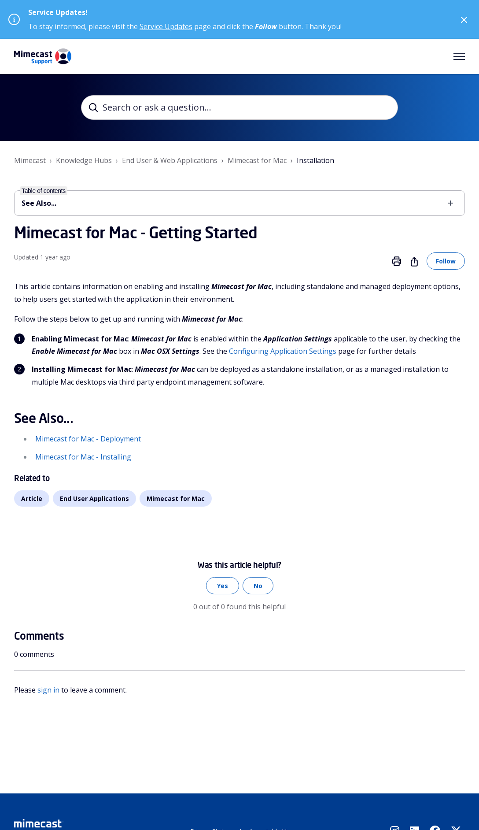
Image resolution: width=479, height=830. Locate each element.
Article (31, 498)
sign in (48, 690)
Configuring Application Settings (282, 351)
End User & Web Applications (169, 160)
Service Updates (166, 26)
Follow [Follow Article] (446, 261)
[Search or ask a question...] (239, 107)
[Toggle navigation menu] (459, 56)
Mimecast (30, 160)
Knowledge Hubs (84, 160)
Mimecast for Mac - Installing (83, 457)
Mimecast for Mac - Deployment (88, 439)
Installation (315, 160)
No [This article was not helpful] (258, 586)
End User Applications (94, 498)
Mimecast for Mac (257, 160)
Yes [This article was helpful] (222, 586)
